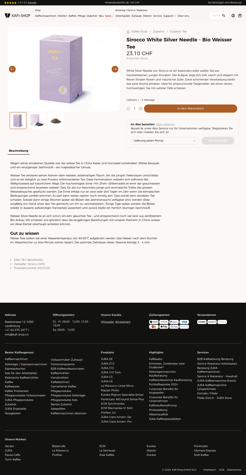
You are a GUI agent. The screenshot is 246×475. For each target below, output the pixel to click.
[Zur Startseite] (17, 16)
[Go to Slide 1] (18, 120)
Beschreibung (18, 150)
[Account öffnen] (233, 16)
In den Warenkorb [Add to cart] (190, 108)
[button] (64, 69)
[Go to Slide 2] (37, 120)
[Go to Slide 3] (55, 120)
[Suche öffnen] (218, 15)
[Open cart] (240, 16)
